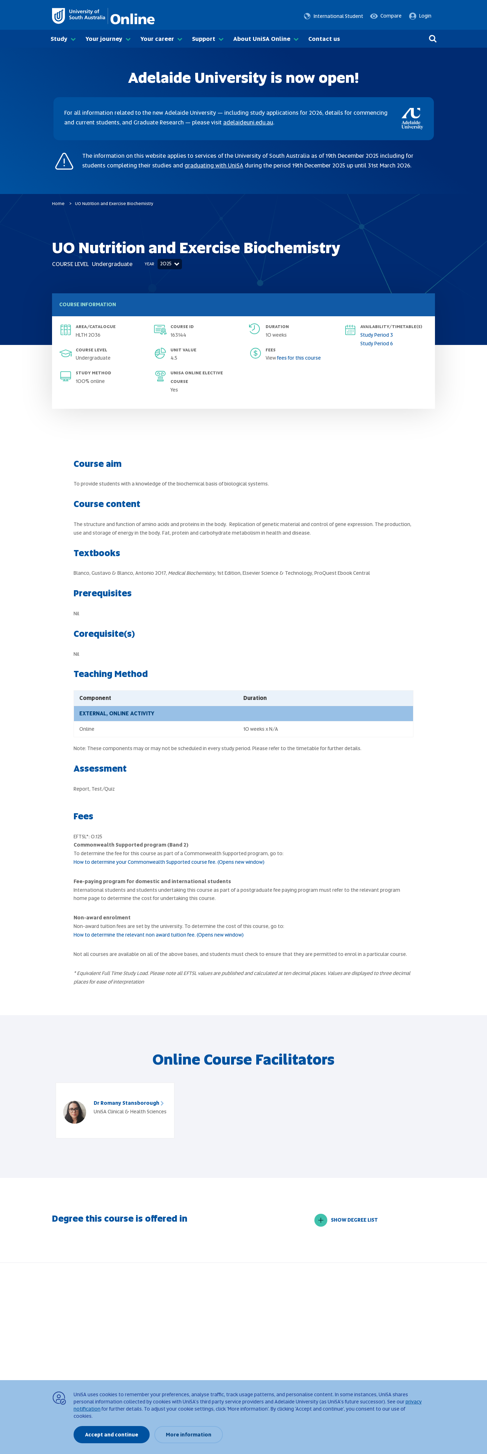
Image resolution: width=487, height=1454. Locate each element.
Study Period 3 (376, 335)
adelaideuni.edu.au (248, 122)
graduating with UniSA (213, 165)
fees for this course (299, 358)
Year (149, 264)
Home (58, 204)
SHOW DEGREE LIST (346, 1220)
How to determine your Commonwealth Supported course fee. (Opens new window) (169, 862)
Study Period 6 (376, 343)
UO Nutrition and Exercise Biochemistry (114, 204)
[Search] (432, 38)
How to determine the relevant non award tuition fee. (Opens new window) (159, 935)
